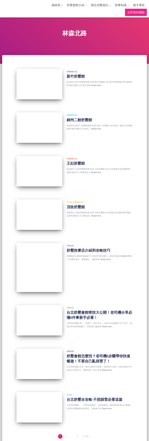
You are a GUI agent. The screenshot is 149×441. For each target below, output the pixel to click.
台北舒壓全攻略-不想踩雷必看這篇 (94, 376)
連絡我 (57, 5)
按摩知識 (122, 5)
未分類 (69, 192)
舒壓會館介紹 (76, 5)
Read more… (96, 85)
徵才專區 (139, 5)
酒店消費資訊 (100, 5)
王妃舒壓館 (76, 157)
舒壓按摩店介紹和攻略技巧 (88, 237)
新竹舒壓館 (76, 76)
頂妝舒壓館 (76, 197)
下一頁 (85, 410)
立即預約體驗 (136, 12)
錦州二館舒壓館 (79, 117)
